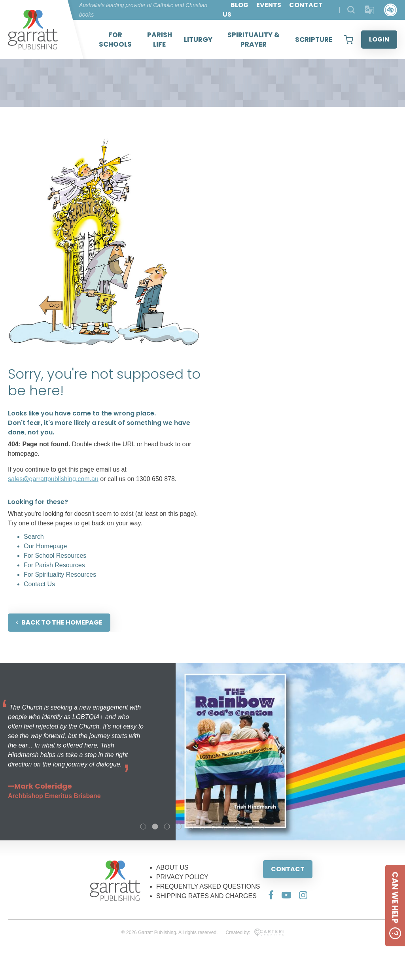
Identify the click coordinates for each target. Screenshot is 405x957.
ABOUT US (172, 867)
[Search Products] (351, 9)
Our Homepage (45, 546)
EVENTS (268, 4)
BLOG (239, 4)
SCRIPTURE (313, 39)
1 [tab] (143, 827)
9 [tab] (238, 827)
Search (34, 536)
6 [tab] (202, 827)
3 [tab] (167, 827)
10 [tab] (250, 827)
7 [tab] (214, 827)
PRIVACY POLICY (182, 877)
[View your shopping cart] (348, 39)
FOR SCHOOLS (115, 39)
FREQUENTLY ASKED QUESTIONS (208, 886)
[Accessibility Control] (390, 10)
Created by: (254, 932)
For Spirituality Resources (60, 574)
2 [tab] (155, 827)
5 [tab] (191, 827)
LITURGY (198, 39)
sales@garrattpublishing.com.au (53, 479)
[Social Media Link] (271, 895)
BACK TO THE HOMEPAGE (59, 622)
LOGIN (379, 39)
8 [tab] (226, 827)
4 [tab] (179, 827)
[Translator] (370, 10)
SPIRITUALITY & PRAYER (253, 39)
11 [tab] (262, 827)
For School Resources (55, 555)
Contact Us (39, 584)
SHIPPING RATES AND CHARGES (206, 896)
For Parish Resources (54, 565)
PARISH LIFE (159, 39)
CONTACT (288, 869)
